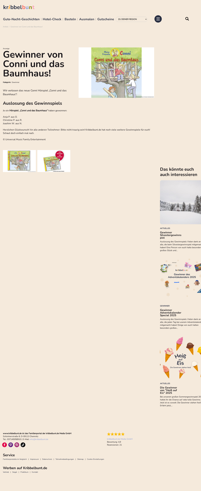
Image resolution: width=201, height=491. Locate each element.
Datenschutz (47, 459)
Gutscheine (105, 19)
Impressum (34, 459)
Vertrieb (6, 472)
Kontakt (35, 472)
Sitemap (80, 459)
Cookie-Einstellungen (95, 459)
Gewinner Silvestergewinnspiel (170, 235)
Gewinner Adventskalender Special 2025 (170, 312)
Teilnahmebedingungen (64, 459)
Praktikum (24, 472)
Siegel (14, 472)
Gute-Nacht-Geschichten (21, 19)
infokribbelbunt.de (39, 439)
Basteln (70, 19)
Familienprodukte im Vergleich (15, 459)
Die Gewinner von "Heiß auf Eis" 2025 (168, 390)
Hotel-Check (52, 19)
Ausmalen (86, 19)
